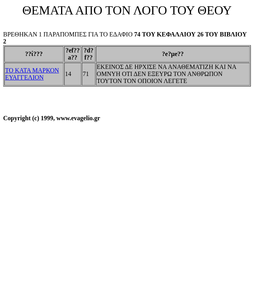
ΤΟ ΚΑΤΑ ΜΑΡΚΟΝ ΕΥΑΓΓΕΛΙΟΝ (32, 74)
